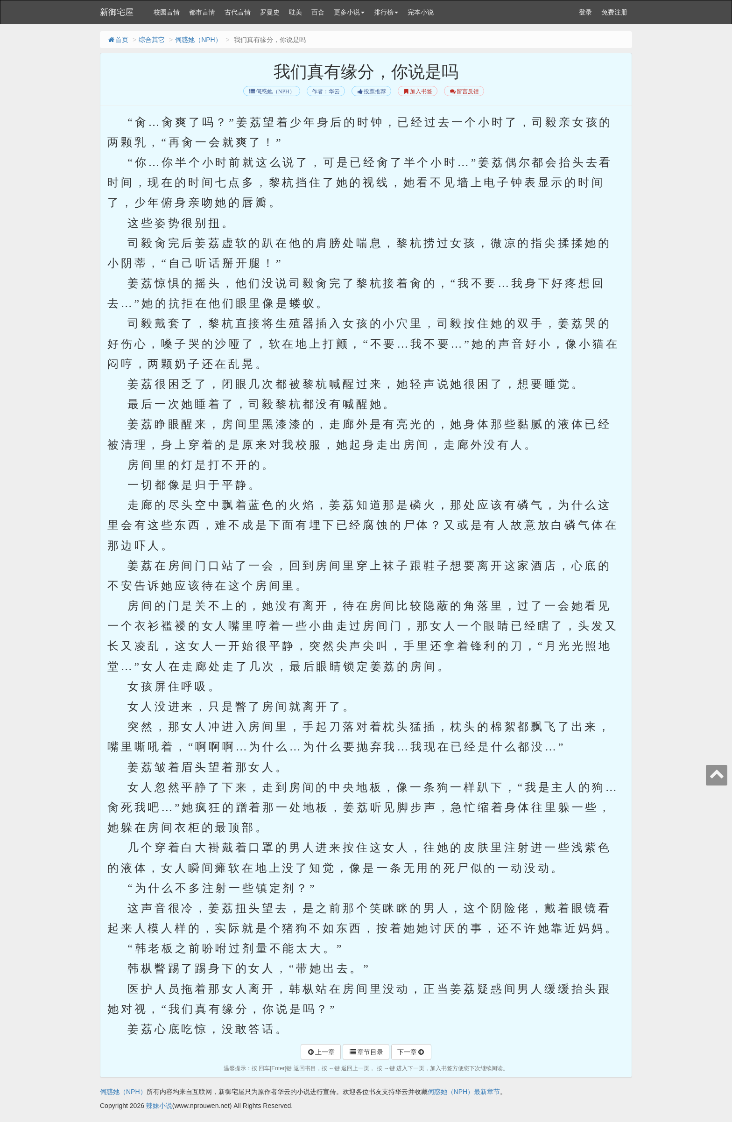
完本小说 (421, 12)
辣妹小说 (159, 1105)
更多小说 (349, 12)
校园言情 (167, 12)
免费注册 (614, 12)
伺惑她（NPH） (198, 39)
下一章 (411, 1052)
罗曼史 (270, 12)
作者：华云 (326, 91)
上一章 (321, 1052)
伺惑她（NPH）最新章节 (464, 1091)
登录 (585, 12)
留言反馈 (464, 91)
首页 (117, 39)
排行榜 (386, 12)
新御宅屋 (117, 12)
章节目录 (366, 1052)
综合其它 (152, 39)
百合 (317, 12)
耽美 (295, 12)
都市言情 (202, 12)
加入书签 (417, 91)
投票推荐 (371, 91)
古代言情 (238, 12)
